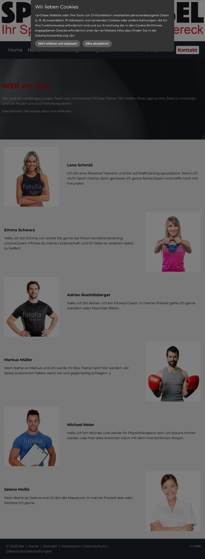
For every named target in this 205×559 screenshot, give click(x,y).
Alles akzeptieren (97, 43)
